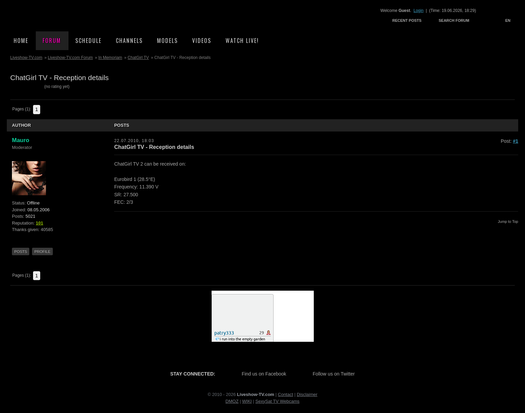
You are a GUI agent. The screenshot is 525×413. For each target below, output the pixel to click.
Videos (201, 40)
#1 (515, 141)
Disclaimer (307, 394)
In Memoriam (110, 57)
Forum (52, 40)
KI (250, 401)
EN (507, 20)
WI (245, 401)
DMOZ (232, 401)
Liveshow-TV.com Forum (70, 57)
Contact (285, 394)
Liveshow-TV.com (67, 15)
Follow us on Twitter (334, 374)
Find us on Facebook (264, 374)
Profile (42, 251)
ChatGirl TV (138, 57)
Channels (129, 40)
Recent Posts (407, 20)
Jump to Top (508, 221)
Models (167, 40)
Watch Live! (242, 40)
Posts (20, 251)
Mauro (20, 140)
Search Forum (453, 20)
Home (21, 40)
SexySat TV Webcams (278, 401)
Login (418, 10)
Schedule (88, 40)
